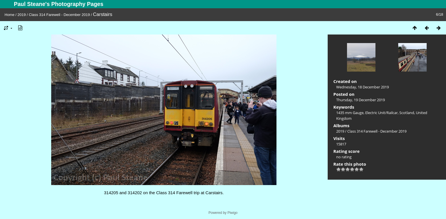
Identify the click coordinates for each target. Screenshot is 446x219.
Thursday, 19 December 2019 (360, 99)
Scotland (406, 112)
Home (10, 15)
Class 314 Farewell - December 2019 (59, 15)
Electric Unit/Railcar (381, 112)
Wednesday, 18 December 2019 (362, 87)
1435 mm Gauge (350, 112)
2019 (22, 15)
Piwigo (233, 213)
